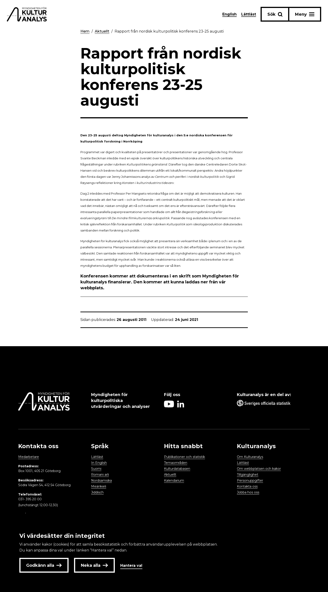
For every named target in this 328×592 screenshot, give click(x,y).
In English (99, 463)
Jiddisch (97, 492)
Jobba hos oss (248, 492)
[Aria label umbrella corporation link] (271, 404)
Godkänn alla (44, 565)
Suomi (96, 469)
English (229, 14)
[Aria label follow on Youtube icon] (169, 406)
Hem (85, 31)
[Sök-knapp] (275, 14)
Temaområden (175, 463)
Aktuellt (102, 31)
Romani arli (100, 475)
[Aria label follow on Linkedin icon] (180, 406)
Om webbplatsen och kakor (259, 469)
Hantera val (131, 565)
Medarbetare (28, 457)
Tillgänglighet (247, 475)
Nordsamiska (101, 480)
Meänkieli (98, 486)
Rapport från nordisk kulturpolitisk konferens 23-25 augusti (169, 31)
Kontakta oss (247, 486)
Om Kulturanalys (250, 457)
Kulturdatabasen (177, 469)
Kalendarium (174, 480)
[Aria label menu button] (304, 14)
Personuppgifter (250, 480)
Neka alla (94, 565)
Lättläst (248, 14)
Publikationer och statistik (184, 457)
